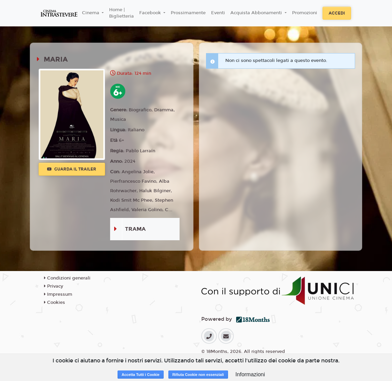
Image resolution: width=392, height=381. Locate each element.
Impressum (58, 294)
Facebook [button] (150, 13)
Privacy (53, 286)
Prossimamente (188, 13)
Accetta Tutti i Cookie (141, 375)
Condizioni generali (67, 278)
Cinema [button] (91, 13)
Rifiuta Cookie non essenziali (198, 375)
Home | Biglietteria (121, 13)
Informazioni (250, 374)
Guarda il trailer (71, 169)
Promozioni (304, 13)
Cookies (54, 302)
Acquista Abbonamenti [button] (256, 13)
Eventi (218, 13)
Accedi (337, 13)
